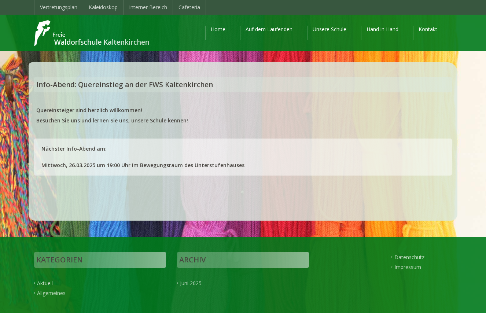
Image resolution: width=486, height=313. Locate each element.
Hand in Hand (382, 29)
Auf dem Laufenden (269, 29)
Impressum (407, 266)
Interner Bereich (148, 7)
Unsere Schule (329, 29)
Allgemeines (51, 292)
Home (218, 29)
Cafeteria (189, 7)
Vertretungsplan (58, 7)
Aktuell (45, 283)
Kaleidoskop (103, 7)
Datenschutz (409, 257)
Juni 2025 (191, 283)
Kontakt (428, 29)
